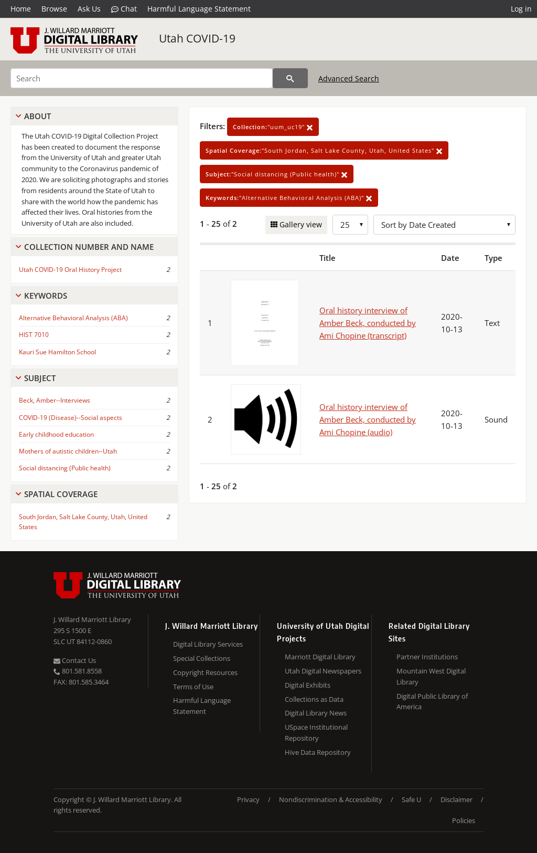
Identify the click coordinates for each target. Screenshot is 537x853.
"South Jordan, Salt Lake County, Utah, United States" (324, 150)
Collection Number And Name (89, 246)
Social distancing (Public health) (65, 468)
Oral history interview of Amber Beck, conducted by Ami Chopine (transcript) (367, 323)
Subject (40, 378)
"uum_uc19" (273, 127)
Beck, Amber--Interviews (54, 400)
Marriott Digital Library (320, 656)
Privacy (248, 799)
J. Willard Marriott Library (92, 619)
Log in (521, 9)
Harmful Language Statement (199, 9)
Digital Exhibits (307, 685)
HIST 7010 (34, 334)
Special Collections (201, 658)
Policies (463, 820)
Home (20, 9)
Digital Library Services (208, 644)
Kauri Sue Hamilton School (57, 351)
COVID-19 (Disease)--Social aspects (70, 417)
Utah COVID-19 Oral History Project (70, 269)
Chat (124, 9)
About (37, 116)
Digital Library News (316, 713)
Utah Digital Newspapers (323, 671)
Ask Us (89, 9)
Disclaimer (456, 799)
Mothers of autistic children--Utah (68, 451)
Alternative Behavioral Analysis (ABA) (73, 317)
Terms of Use (193, 686)
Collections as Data (314, 699)
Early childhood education (56, 434)
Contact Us (74, 660)
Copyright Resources (205, 672)
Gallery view (299, 224)
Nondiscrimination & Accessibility (330, 799)
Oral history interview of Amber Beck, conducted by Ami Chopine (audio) (367, 419)
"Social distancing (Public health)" (277, 174)
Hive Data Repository (318, 752)
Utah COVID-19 (197, 38)
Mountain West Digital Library (431, 676)
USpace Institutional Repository (316, 732)
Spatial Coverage (61, 494)
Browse (54, 9)
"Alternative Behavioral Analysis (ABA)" (289, 198)
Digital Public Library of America (432, 701)
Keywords (45, 295)
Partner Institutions (427, 656)
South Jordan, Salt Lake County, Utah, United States (83, 521)
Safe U (411, 799)
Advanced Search (348, 78)
